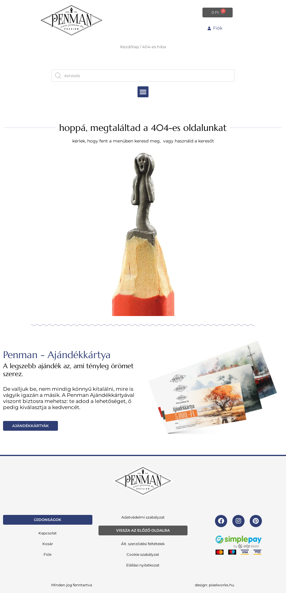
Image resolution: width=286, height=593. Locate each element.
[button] (143, 91)
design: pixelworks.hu (214, 584)
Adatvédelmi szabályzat (143, 517)
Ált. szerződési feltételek (143, 543)
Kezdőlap (129, 47)
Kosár (47, 543)
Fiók (48, 554)
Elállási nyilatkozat (142, 564)
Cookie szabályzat (143, 554)
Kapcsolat (47, 532)
